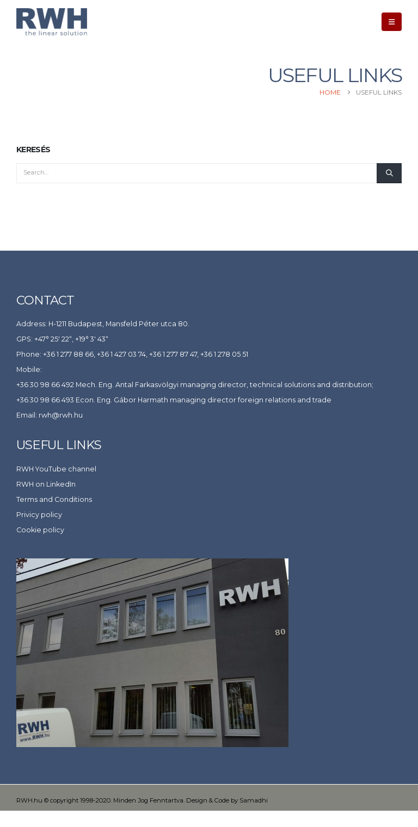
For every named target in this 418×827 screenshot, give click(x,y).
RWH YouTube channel (56, 469)
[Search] (389, 173)
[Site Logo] (51, 21)
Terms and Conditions (54, 499)
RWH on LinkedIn (46, 484)
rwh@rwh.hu (61, 415)
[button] (392, 22)
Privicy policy (39, 515)
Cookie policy (40, 530)
